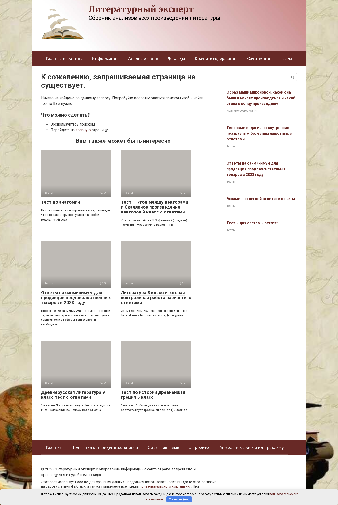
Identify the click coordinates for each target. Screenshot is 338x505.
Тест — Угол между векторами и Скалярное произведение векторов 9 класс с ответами (154, 207)
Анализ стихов (143, 58)
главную (83, 130)
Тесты (286, 58)
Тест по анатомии (60, 202)
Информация (105, 58)
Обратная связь (163, 447)
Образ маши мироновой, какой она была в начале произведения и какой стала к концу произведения (261, 98)
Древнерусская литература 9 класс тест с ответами (73, 395)
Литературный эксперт (141, 9)
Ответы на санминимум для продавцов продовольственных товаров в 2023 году (76, 297)
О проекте (198, 447)
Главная (54, 447)
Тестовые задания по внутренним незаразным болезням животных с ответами (259, 133)
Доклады (176, 58)
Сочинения (258, 58)
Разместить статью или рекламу (251, 447)
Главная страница (64, 58)
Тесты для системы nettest (252, 223)
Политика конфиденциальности (104, 447)
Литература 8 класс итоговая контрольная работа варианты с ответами (156, 297)
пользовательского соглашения (165, 487)
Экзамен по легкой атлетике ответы (261, 199)
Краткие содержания (216, 58)
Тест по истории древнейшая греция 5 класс (153, 395)
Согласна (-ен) (179, 499)
